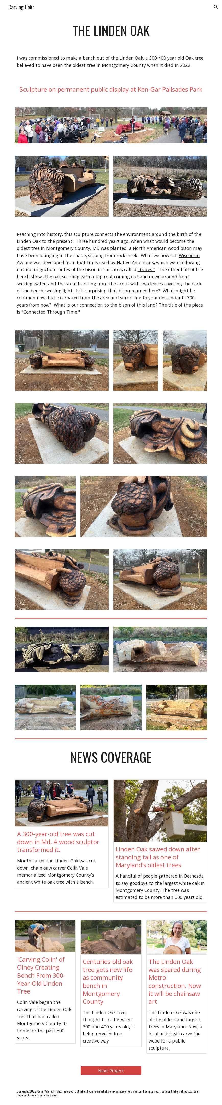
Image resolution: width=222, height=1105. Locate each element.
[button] (216, 7)
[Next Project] (111, 1070)
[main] (111, 30)
